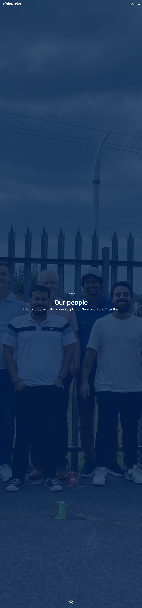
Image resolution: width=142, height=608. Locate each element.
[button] (132, 3)
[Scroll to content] (71, 602)
